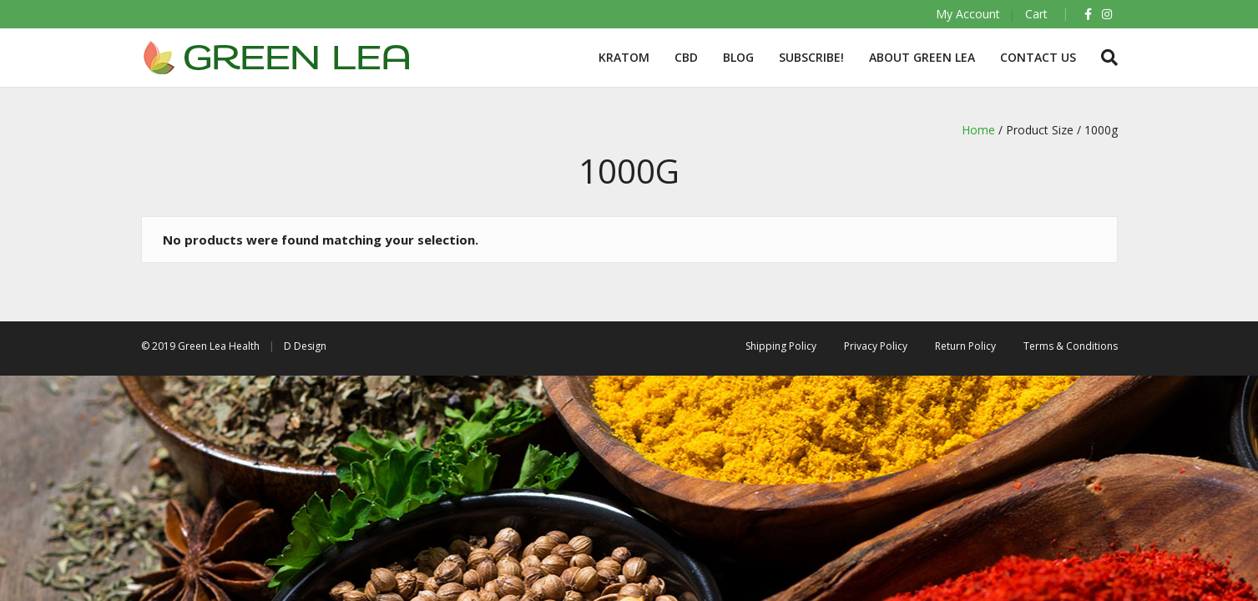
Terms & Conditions (1070, 346)
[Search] (1103, 57)
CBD (686, 57)
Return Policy (965, 346)
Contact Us (1038, 57)
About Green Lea (922, 57)
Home (978, 130)
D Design (305, 346)
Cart (1036, 14)
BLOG (738, 57)
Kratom (624, 57)
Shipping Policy (780, 346)
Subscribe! (811, 57)
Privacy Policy (875, 346)
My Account (968, 14)
